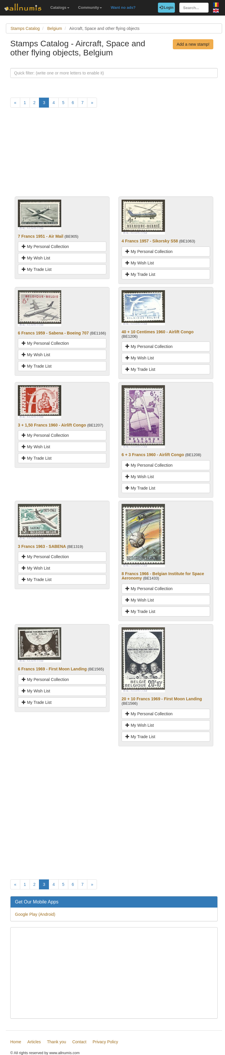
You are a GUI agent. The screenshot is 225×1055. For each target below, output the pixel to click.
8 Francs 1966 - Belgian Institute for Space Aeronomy (163, 575)
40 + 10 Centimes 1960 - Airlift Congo (158, 331)
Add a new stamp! (193, 44)
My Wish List (36, 258)
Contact (79, 1041)
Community (90, 7)
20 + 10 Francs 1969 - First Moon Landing (162, 698)
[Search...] (194, 8)
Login (166, 8)
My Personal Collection (45, 246)
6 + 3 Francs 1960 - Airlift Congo (153, 454)
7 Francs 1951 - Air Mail (40, 236)
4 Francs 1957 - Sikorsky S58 (150, 241)
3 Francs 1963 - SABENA (42, 546)
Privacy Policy (105, 1041)
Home (15, 1041)
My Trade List (37, 269)
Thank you (56, 1041)
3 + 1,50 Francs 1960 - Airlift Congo (52, 425)
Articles (34, 1041)
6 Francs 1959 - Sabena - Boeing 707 (53, 333)
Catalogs (59, 7)
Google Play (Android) (35, 914)
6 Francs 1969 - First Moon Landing (52, 669)
